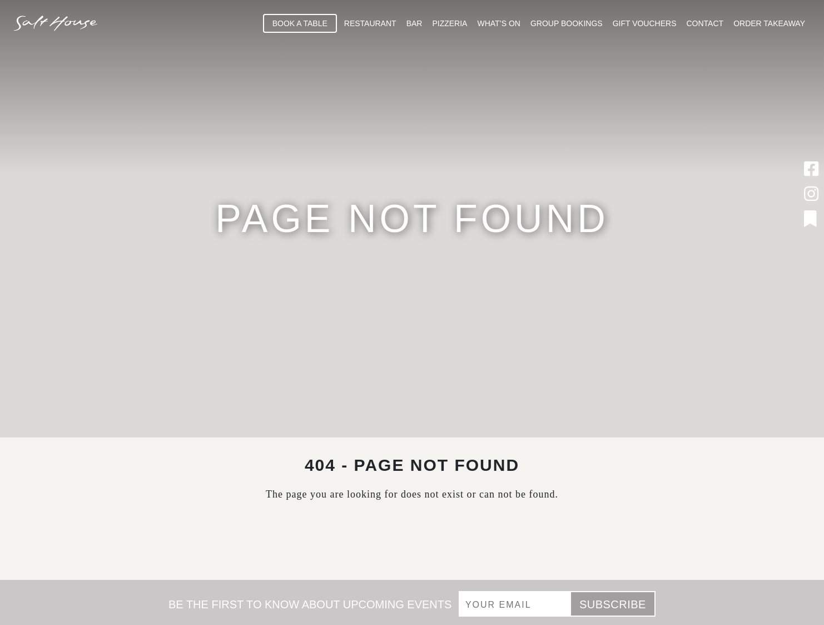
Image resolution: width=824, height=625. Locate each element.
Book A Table (299, 23)
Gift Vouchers (645, 23)
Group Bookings (566, 23)
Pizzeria (449, 23)
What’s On (498, 23)
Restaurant (370, 23)
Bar (414, 23)
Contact (705, 23)
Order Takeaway (769, 23)
